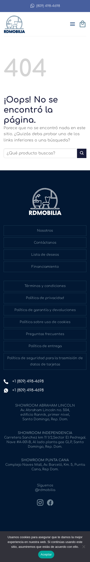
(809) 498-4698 (45, 6)
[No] (83, 548)
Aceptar (46, 554)
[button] (72, 24)
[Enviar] (81, 153)
